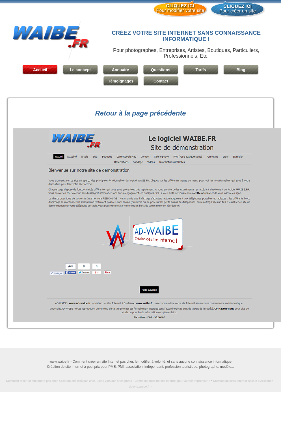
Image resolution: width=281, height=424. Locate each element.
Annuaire (120, 70)
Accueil (40, 70)
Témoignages (120, 81)
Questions (160, 70)
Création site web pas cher (77, 380)
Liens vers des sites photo (114, 380)
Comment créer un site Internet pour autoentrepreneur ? (174, 380)
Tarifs (200, 70)
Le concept (80, 70)
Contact (161, 81)
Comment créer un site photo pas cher (32, 380)
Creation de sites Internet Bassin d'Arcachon (243, 380)
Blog (240, 70)
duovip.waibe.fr (139, 386)
